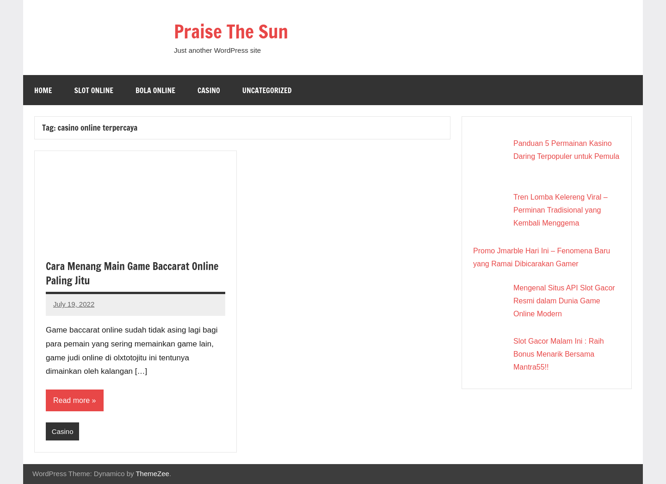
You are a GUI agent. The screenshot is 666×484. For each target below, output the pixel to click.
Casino (208, 90)
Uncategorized (267, 90)
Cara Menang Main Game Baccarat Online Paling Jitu (132, 273)
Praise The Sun (231, 31)
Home (43, 90)
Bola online (155, 90)
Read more (71, 400)
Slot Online (93, 90)
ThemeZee (152, 474)
